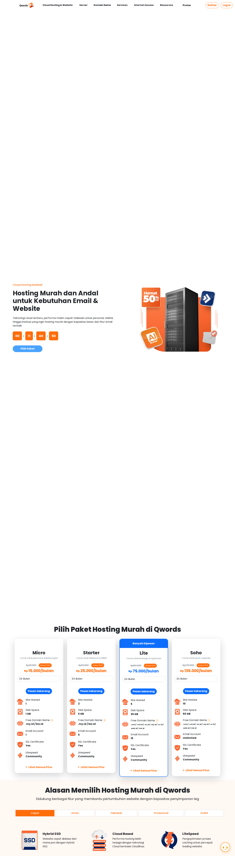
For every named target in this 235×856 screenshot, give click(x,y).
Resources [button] (166, 5)
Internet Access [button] (144, 5)
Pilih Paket (28, 348)
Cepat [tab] (35, 813)
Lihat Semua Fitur (39, 767)
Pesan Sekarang (39, 691)
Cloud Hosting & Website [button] (58, 5)
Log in (227, 5)
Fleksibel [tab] (116, 813)
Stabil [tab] (204, 813)
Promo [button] (187, 5)
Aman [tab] (75, 813)
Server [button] (83, 5)
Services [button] (122, 5)
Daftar (212, 5)
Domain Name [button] (102, 5)
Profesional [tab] (161, 813)
